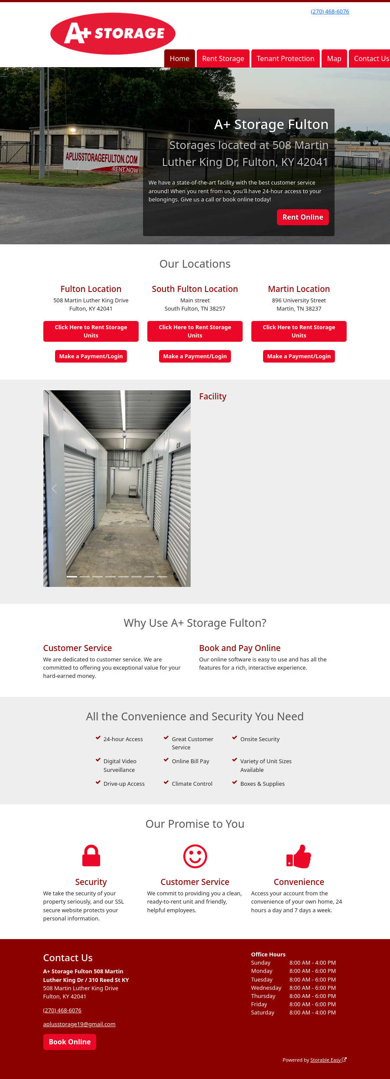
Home (180, 58)
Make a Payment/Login (91, 356)
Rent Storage (223, 58)
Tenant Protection (286, 58)
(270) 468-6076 (330, 11)
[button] (54, 488)
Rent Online (303, 217)
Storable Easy (328, 1059)
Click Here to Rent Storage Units (91, 331)
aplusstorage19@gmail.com (79, 1024)
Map (334, 58)
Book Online (70, 1042)
